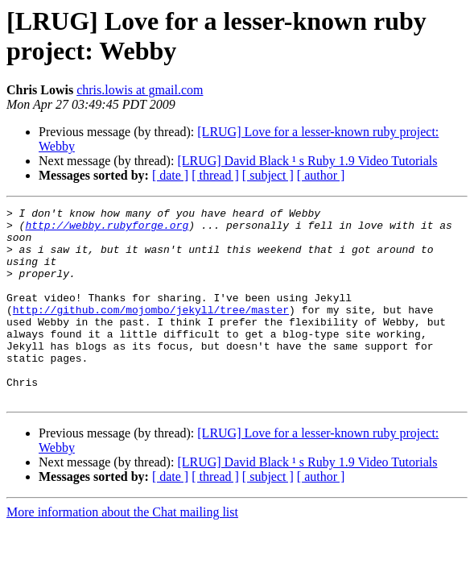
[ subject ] (268, 175)
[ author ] (321, 175)
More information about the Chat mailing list (122, 550)
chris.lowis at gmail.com (139, 90)
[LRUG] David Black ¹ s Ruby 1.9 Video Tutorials (307, 161)
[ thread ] (215, 175)
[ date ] (170, 175)
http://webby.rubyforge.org (106, 229)
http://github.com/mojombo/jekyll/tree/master (151, 331)
